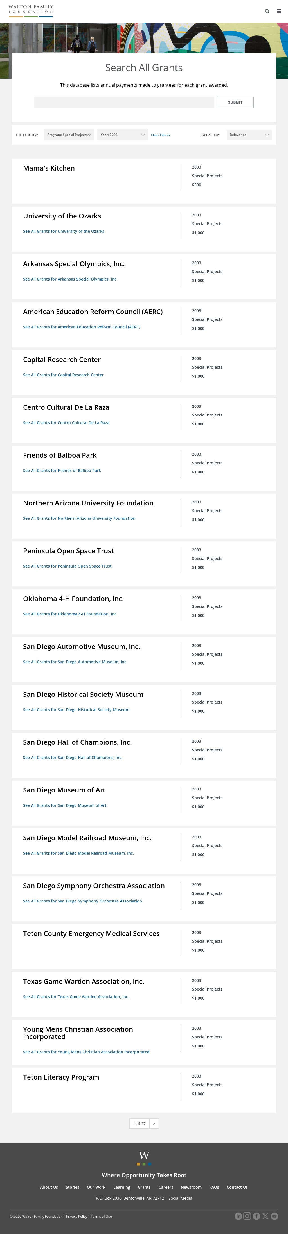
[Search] (267, 11)
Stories (72, 1187)
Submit (235, 102)
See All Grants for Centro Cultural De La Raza (66, 422)
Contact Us (237, 1187)
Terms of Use (101, 1216)
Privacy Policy (76, 1216)
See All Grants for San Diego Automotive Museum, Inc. (75, 661)
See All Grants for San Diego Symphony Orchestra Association (82, 901)
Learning (121, 1187)
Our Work (96, 1187)
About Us (49, 1187)
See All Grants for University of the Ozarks (63, 231)
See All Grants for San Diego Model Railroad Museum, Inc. (78, 853)
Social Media (180, 1198)
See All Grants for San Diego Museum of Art (65, 805)
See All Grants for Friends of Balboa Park (62, 470)
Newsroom (191, 1187)
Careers (166, 1187)
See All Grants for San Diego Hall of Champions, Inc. (72, 757)
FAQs (214, 1187)
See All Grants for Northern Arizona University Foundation (79, 518)
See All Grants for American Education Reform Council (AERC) (81, 327)
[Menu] (278, 11)
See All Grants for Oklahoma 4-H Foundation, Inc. (70, 614)
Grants (144, 1187)
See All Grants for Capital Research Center (63, 374)
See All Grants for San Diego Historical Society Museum (76, 709)
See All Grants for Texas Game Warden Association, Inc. (76, 996)
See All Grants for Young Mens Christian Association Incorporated (86, 1051)
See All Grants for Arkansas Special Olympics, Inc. (70, 279)
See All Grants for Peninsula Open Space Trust (67, 566)
